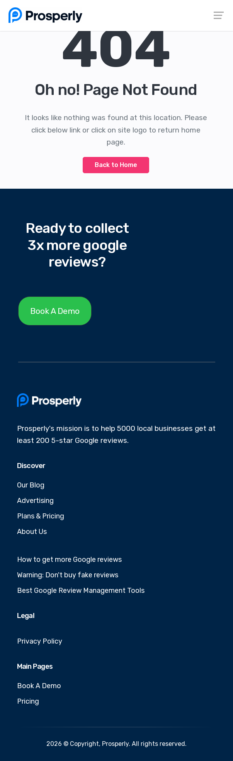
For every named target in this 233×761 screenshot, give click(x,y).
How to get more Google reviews (69, 559)
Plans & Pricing (40, 516)
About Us (32, 531)
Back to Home (116, 165)
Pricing (28, 701)
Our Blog (30, 485)
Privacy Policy (39, 641)
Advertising (35, 500)
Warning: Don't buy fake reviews (67, 575)
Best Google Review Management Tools (81, 590)
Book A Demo (55, 311)
